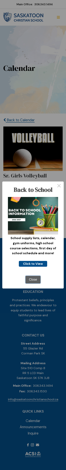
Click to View (33, 264)
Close (33, 279)
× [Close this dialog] (59, 186)
